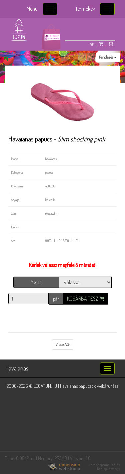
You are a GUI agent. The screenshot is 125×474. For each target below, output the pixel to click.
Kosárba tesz (85, 298)
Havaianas (16, 368)
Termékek (85, 8)
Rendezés (108, 57)
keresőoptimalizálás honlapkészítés (104, 467)
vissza (63, 344)
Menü (32, 8)
